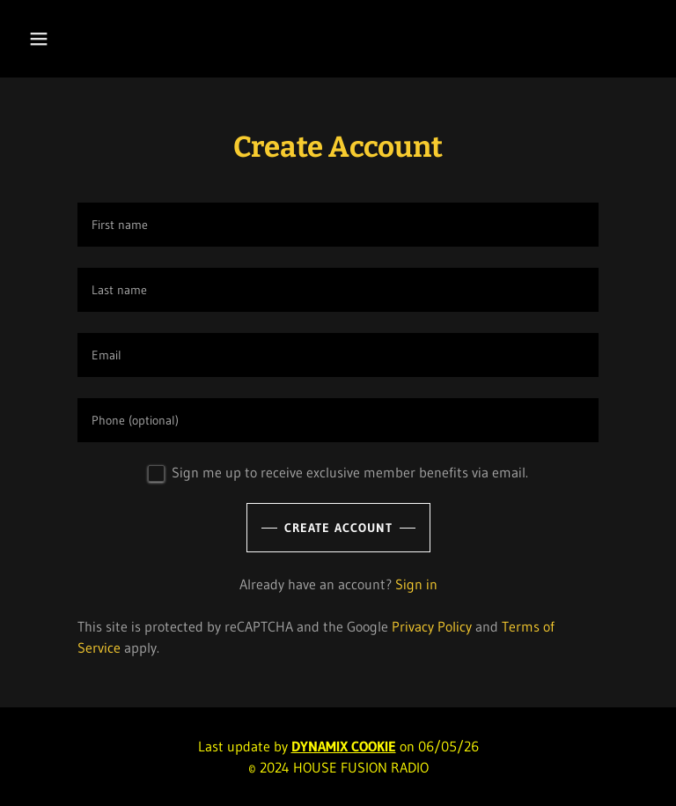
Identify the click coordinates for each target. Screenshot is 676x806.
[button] (93, 38)
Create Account (338, 528)
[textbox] (338, 225)
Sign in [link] (416, 584)
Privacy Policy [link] (432, 626)
